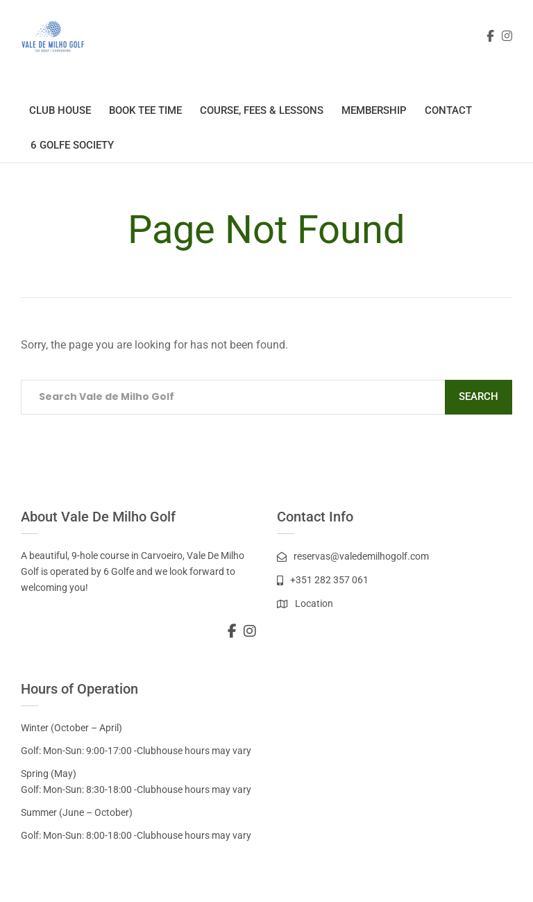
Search (478, 396)
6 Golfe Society (72, 145)
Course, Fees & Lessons (261, 110)
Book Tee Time (145, 110)
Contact (448, 110)
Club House (60, 110)
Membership (374, 110)
